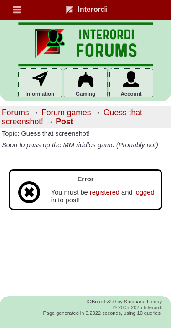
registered (104, 192)
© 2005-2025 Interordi (137, 307)
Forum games (66, 112)
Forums (15, 112)
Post (64, 121)
